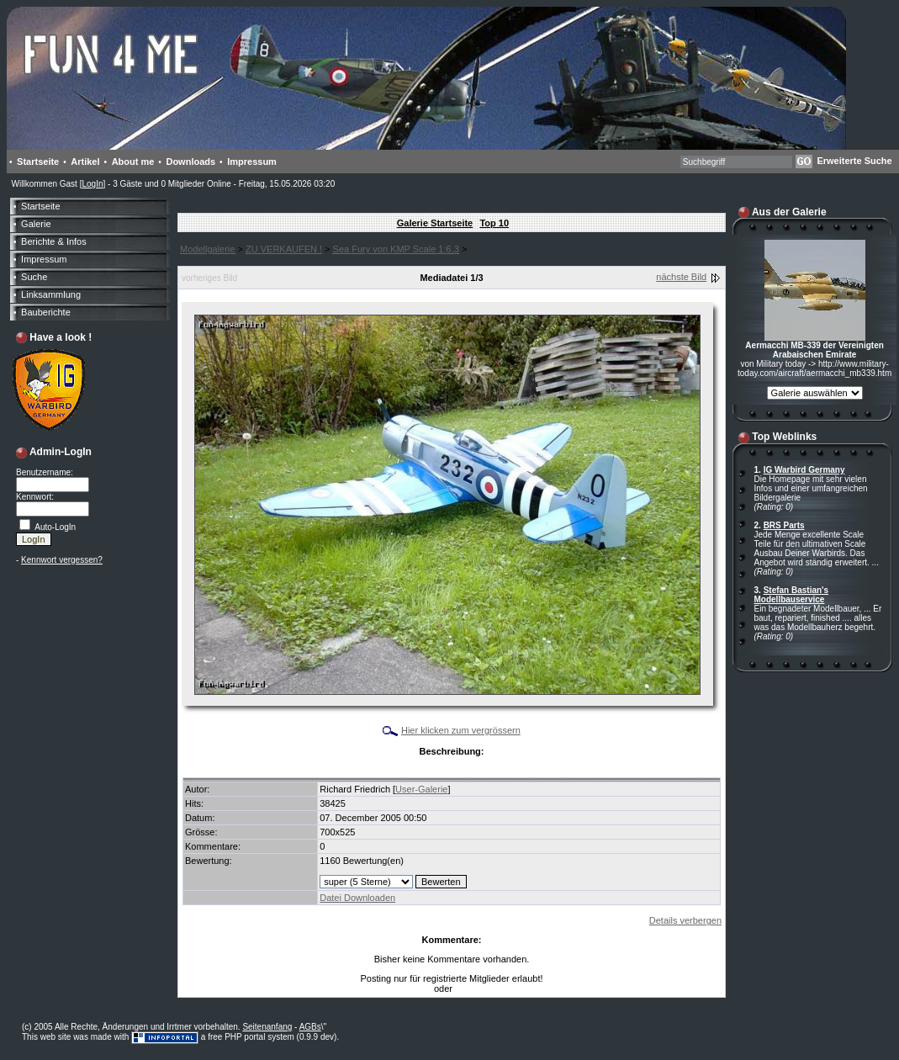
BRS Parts (784, 525)
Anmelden (474, 989)
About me (133, 161)
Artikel (85, 161)
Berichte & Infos (54, 241)
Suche (34, 277)
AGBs (310, 1026)
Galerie (35, 224)
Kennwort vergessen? (62, 559)
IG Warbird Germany (804, 469)
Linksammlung (51, 294)
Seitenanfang (267, 1026)
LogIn (92, 183)
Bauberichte (46, 312)
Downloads (190, 161)
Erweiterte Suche (854, 161)
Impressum (252, 161)
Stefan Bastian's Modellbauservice (791, 595)
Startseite (38, 161)
